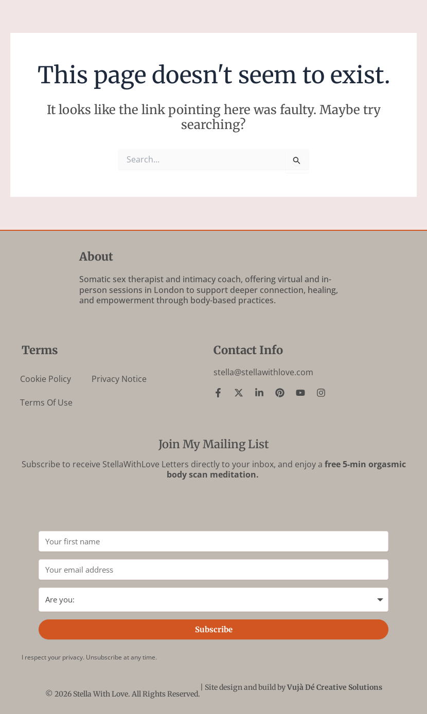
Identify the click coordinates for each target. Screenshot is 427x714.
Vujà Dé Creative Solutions (334, 687)
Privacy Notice (119, 379)
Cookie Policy (45, 379)
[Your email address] (213, 569)
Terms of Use (46, 402)
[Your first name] (213, 541)
